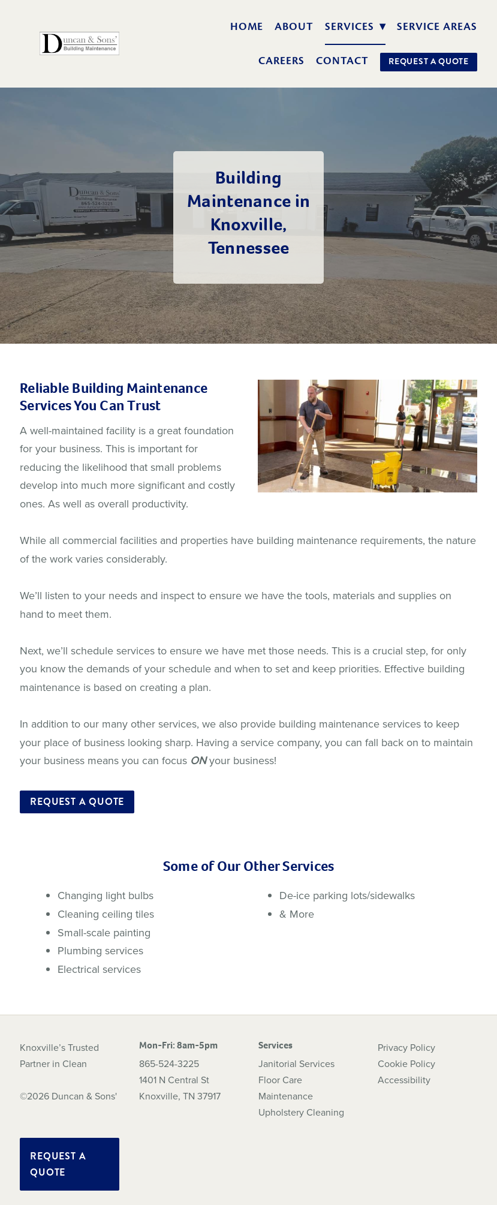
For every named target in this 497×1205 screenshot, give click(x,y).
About (294, 26)
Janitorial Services (296, 1063)
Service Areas (437, 26)
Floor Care (280, 1079)
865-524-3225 (169, 1063)
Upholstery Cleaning (301, 1112)
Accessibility (404, 1079)
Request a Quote (428, 61)
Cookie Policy (406, 1063)
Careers (281, 60)
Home (247, 26)
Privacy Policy (406, 1047)
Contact (342, 60)
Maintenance (285, 1095)
